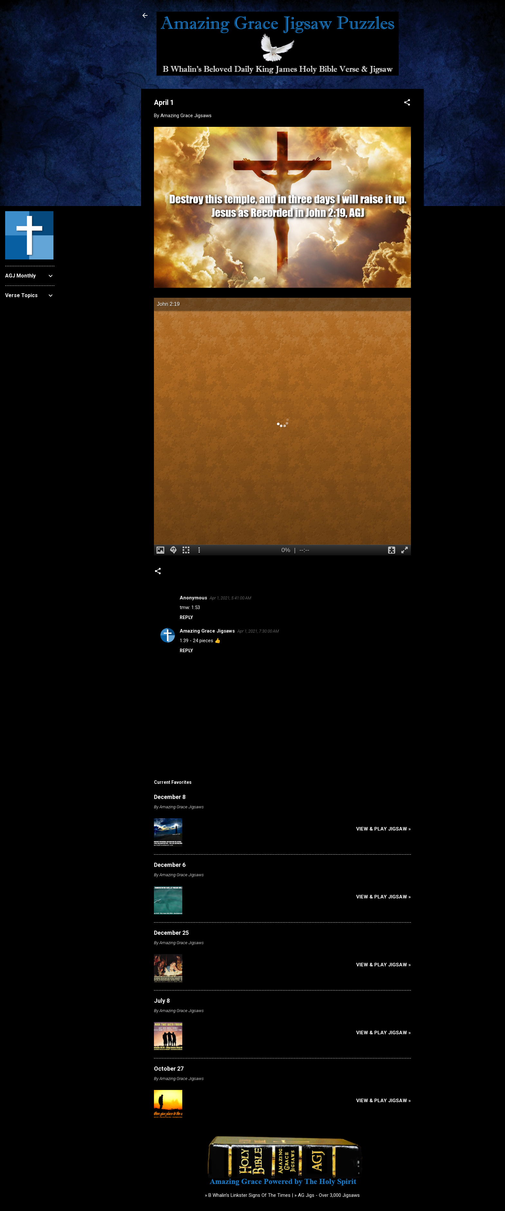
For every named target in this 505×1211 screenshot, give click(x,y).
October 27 (169, 1068)
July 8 (162, 1000)
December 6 (170, 864)
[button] (407, 103)
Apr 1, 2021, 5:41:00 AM (230, 598)
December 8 (170, 796)
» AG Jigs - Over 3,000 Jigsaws (327, 1195)
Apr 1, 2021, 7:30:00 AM (258, 631)
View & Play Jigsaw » (383, 829)
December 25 (171, 932)
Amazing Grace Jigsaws (207, 631)
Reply (186, 617)
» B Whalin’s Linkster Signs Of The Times (248, 1195)
